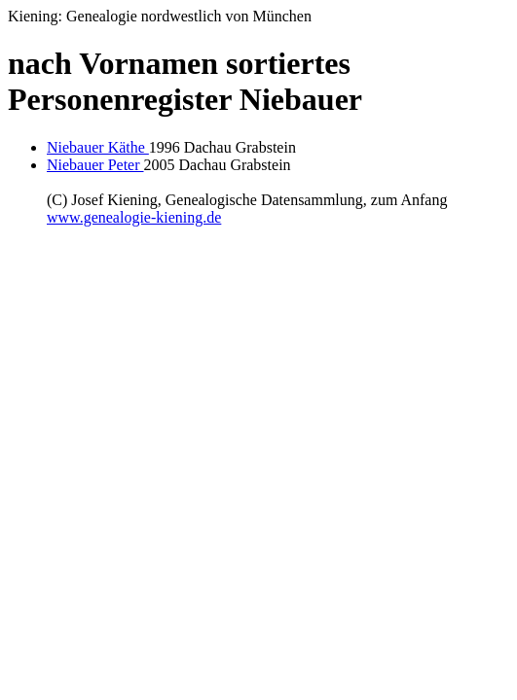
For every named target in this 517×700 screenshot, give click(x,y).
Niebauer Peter (95, 165)
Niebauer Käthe (98, 147)
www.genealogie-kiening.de (134, 217)
